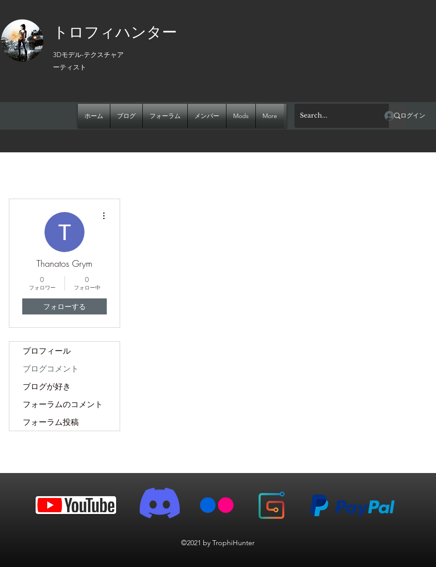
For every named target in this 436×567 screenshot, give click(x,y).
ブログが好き (47, 386)
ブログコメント (51, 368)
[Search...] (335, 116)
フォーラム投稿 (51, 421)
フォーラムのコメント (63, 404)
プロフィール (47, 350)
